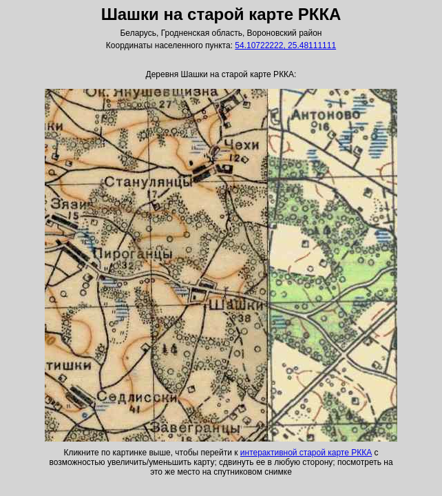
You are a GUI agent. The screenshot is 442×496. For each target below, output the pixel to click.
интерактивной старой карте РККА (306, 452)
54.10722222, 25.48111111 (285, 45)
